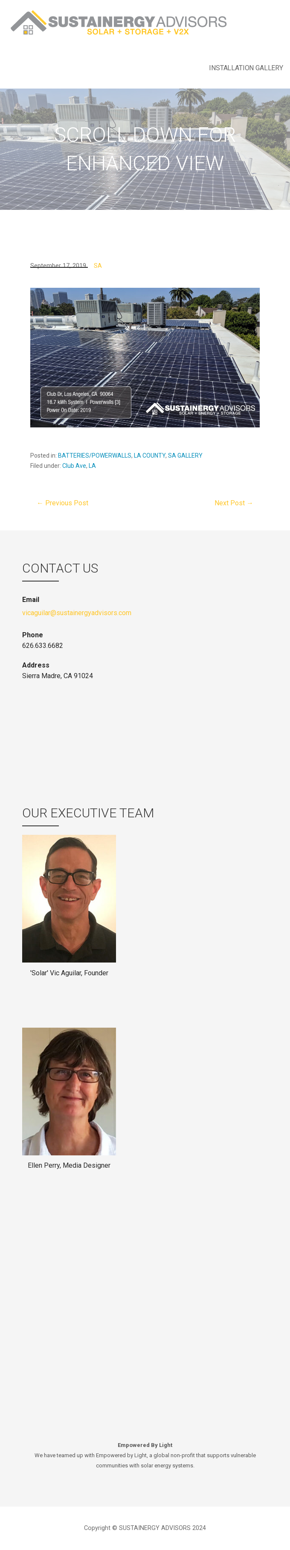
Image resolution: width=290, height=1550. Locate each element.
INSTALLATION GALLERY (246, 68)
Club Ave (74, 465)
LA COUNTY (149, 455)
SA (98, 265)
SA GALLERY (185, 455)
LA (92, 465)
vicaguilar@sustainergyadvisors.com (76, 613)
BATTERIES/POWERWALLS (94, 455)
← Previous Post (62, 503)
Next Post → (234, 503)
